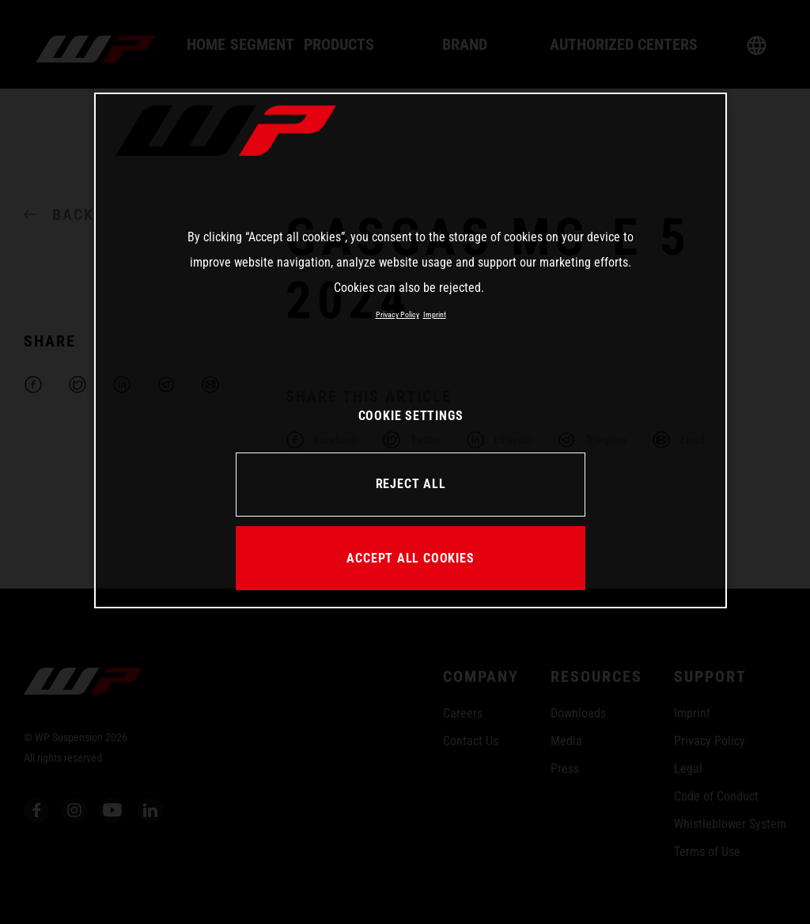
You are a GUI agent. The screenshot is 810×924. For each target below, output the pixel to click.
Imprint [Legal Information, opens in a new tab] (434, 314)
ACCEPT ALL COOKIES (410, 558)
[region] (410, 350)
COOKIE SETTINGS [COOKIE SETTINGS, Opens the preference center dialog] (411, 415)
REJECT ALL (411, 483)
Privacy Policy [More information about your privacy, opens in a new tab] (397, 314)
